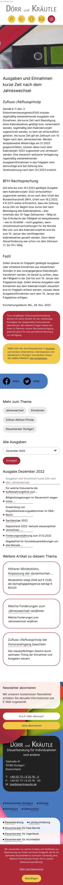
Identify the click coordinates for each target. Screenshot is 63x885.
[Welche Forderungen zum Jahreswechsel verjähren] (31, 613)
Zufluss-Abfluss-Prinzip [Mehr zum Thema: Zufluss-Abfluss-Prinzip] (20, 419)
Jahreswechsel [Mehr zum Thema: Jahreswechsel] (15, 410)
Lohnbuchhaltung (39, 822)
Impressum (11, 808)
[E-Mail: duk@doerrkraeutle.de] (41, 19)
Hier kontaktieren (38, 358)
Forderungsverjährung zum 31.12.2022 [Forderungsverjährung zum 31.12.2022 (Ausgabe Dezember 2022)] (28, 535)
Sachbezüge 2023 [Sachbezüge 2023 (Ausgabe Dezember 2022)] (17, 520)
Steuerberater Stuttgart (20, 429)
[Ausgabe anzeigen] (11, 460)
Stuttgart (50, 348)
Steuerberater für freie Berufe (22, 828)
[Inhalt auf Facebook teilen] (11, 381)
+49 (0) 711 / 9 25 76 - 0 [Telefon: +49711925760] (24, 777)
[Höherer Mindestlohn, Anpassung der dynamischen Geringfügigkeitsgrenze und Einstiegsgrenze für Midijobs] (31, 578)
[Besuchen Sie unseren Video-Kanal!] (21, 19)
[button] (31, 19)
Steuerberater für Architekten (22, 839)
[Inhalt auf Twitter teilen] (31, 381)
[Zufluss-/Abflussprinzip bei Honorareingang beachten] (31, 649)
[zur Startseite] (31, 8)
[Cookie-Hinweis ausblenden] (31, 878)
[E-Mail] (31, 716)
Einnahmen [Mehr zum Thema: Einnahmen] (37, 410)
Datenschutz (31, 808)
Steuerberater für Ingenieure (22, 833)
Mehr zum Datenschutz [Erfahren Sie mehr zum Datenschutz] (31, 869)
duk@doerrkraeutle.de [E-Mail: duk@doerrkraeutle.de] (23, 784)
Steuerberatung (14, 822)
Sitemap (43, 803)
